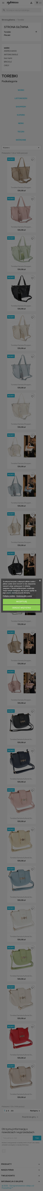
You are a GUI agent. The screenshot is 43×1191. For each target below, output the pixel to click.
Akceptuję (21, 602)
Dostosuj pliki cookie (24, 596)
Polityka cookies (9, 596)
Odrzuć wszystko (21, 608)
